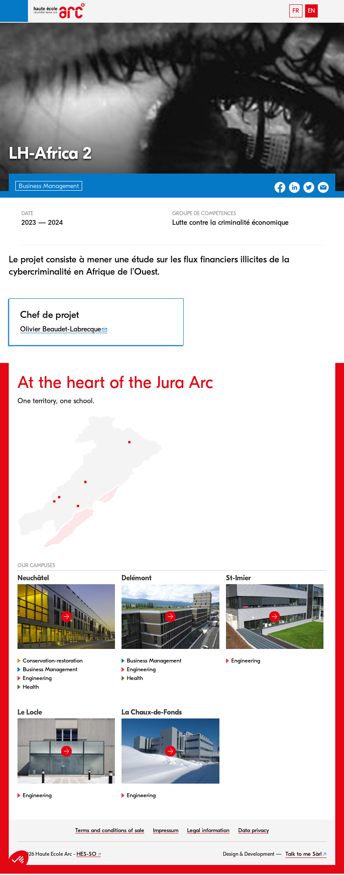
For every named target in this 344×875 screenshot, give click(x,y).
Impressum (165, 830)
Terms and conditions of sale (109, 830)
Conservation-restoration (53, 660)
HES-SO (86, 854)
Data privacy (253, 830)
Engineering (37, 678)
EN (311, 10)
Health (31, 686)
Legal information (208, 830)
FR (295, 10)
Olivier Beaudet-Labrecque (60, 329)
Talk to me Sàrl (303, 854)
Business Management (50, 669)
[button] (14, 11)
